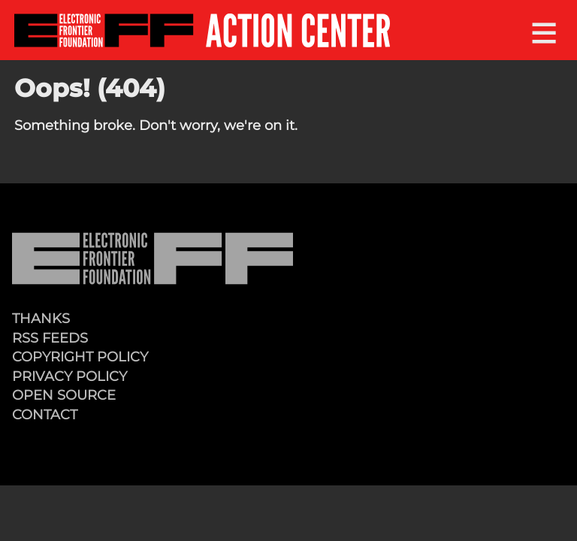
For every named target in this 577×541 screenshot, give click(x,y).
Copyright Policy (80, 356)
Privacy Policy (69, 376)
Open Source (64, 395)
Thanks (41, 318)
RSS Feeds (50, 338)
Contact (44, 414)
